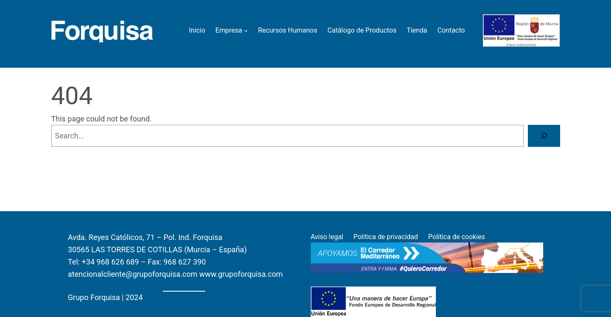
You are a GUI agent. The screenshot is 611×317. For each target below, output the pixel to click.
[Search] (544, 136)
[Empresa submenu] (246, 30)
